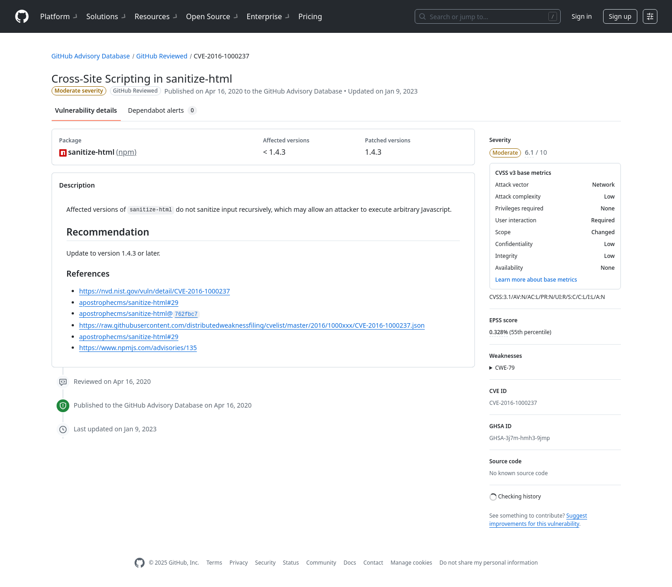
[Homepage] (22, 16)
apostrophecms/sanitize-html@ (139, 313)
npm (126, 152)
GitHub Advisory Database (91, 56)
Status (291, 562)
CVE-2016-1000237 (221, 56)
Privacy (238, 562)
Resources (157, 16)
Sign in (582, 16)
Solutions (106, 16)
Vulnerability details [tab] (86, 110)
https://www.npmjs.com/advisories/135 (138, 347)
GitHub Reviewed (161, 56)
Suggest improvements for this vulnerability (538, 520)
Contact (373, 562)
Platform (59, 16)
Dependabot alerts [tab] (162, 110)
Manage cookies (411, 562)
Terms (214, 562)
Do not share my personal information (488, 562)
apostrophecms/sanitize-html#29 (129, 302)
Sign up (620, 16)
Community (321, 562)
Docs (350, 562)
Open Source (213, 16)
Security (265, 562)
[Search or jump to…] (487, 16)
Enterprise (269, 16)
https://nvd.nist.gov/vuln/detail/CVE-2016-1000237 (154, 291)
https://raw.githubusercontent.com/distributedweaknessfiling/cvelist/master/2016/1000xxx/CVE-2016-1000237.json (252, 325)
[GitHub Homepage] (139, 563)
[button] (555, 368)
